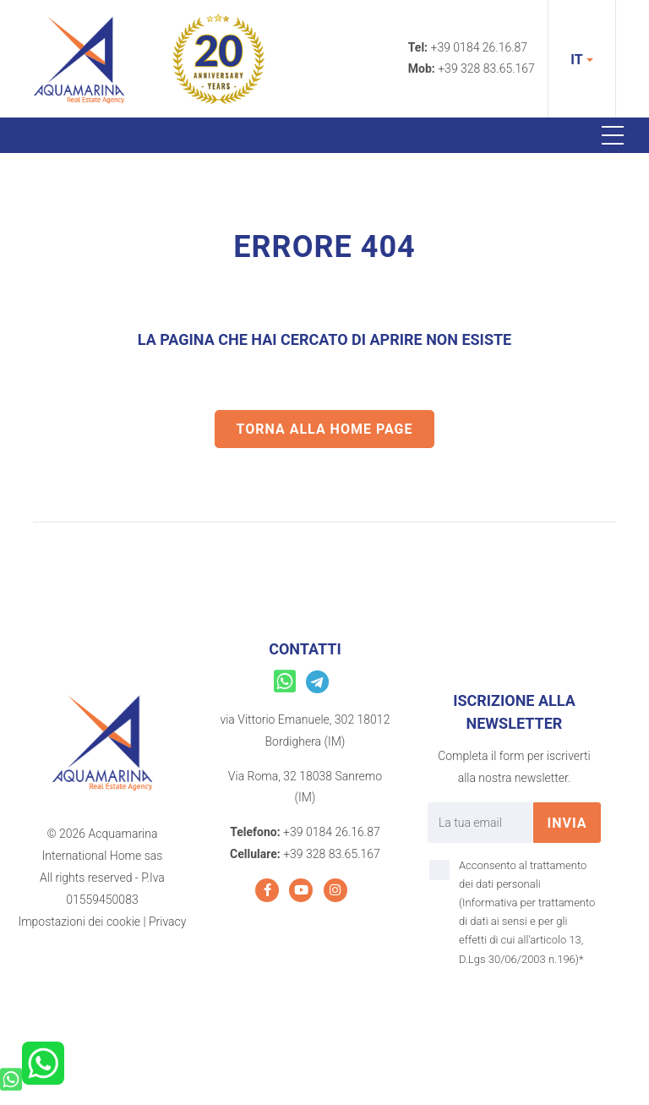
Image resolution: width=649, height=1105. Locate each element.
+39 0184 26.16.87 (479, 47)
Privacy (167, 921)
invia (566, 823)
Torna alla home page (325, 429)
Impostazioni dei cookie (79, 921)
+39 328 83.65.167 (486, 68)
